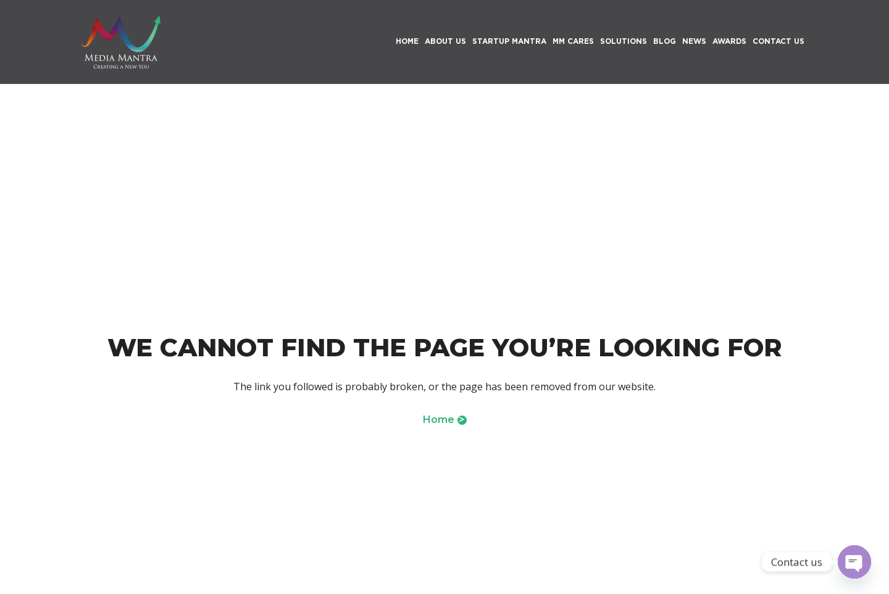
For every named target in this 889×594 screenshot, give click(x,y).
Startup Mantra (509, 41)
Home (445, 419)
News (694, 41)
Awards (729, 41)
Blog (664, 41)
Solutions (623, 41)
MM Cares (573, 41)
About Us (445, 41)
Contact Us (778, 41)
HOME (407, 41)
